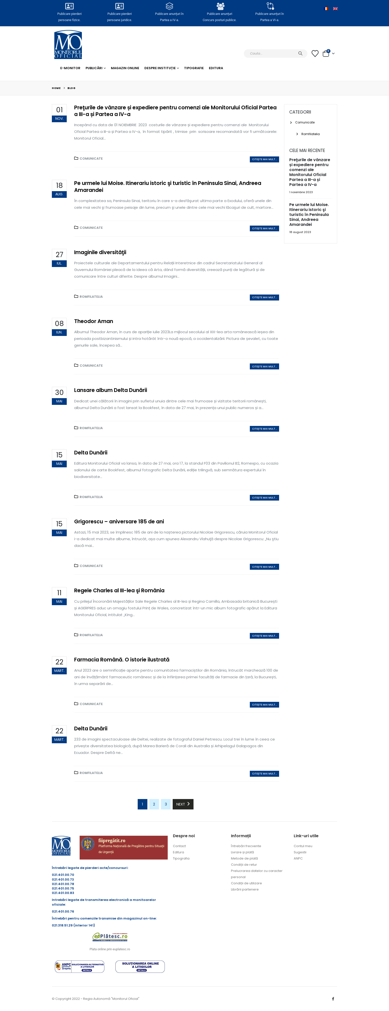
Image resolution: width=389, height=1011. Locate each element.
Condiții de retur (244, 864)
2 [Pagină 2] (154, 804)
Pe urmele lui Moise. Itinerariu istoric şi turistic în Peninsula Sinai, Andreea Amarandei (167, 186)
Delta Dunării (90, 452)
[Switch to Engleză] (335, 9)
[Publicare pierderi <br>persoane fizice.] (69, 6)
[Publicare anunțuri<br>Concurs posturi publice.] (219, 6)
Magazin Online (125, 68)
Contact (179, 846)
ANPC (298, 858)
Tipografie (194, 68)
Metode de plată (244, 858)
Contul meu (303, 846)
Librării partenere (245, 889)
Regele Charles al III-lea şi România (119, 590)
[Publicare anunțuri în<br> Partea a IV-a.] (169, 6)
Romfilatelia (91, 296)
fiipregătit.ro (112, 840)
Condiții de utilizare (246, 883)
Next (183, 804)
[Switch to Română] (326, 9)
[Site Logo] (68, 44)
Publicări (94, 68)
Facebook (333, 999)
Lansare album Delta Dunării (110, 390)
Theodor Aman (93, 321)
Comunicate (91, 158)
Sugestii (300, 852)
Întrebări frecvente (246, 846)
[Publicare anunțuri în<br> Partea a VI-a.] (269, 6)
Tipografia (181, 858)
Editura (216, 68)
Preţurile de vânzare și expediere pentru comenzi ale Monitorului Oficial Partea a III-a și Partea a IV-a (175, 111)
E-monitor (70, 68)
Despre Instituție (160, 68)
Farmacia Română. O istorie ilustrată (121, 659)
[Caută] (300, 53)
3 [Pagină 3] (166, 804)
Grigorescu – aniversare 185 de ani (119, 521)
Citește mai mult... (264, 159)
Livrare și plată (242, 852)
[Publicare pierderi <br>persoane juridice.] (119, 6)
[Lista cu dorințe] (315, 53)
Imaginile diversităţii (100, 252)
